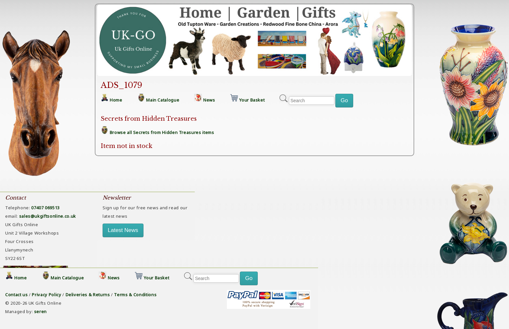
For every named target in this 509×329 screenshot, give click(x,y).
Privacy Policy (46, 295)
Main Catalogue (162, 100)
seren (40, 311)
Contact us (16, 295)
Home (116, 100)
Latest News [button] (123, 230)
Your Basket (252, 100)
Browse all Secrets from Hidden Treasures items (162, 132)
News (209, 100)
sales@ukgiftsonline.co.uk (47, 216)
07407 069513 (45, 208)
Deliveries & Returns (88, 295)
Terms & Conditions (135, 295)
